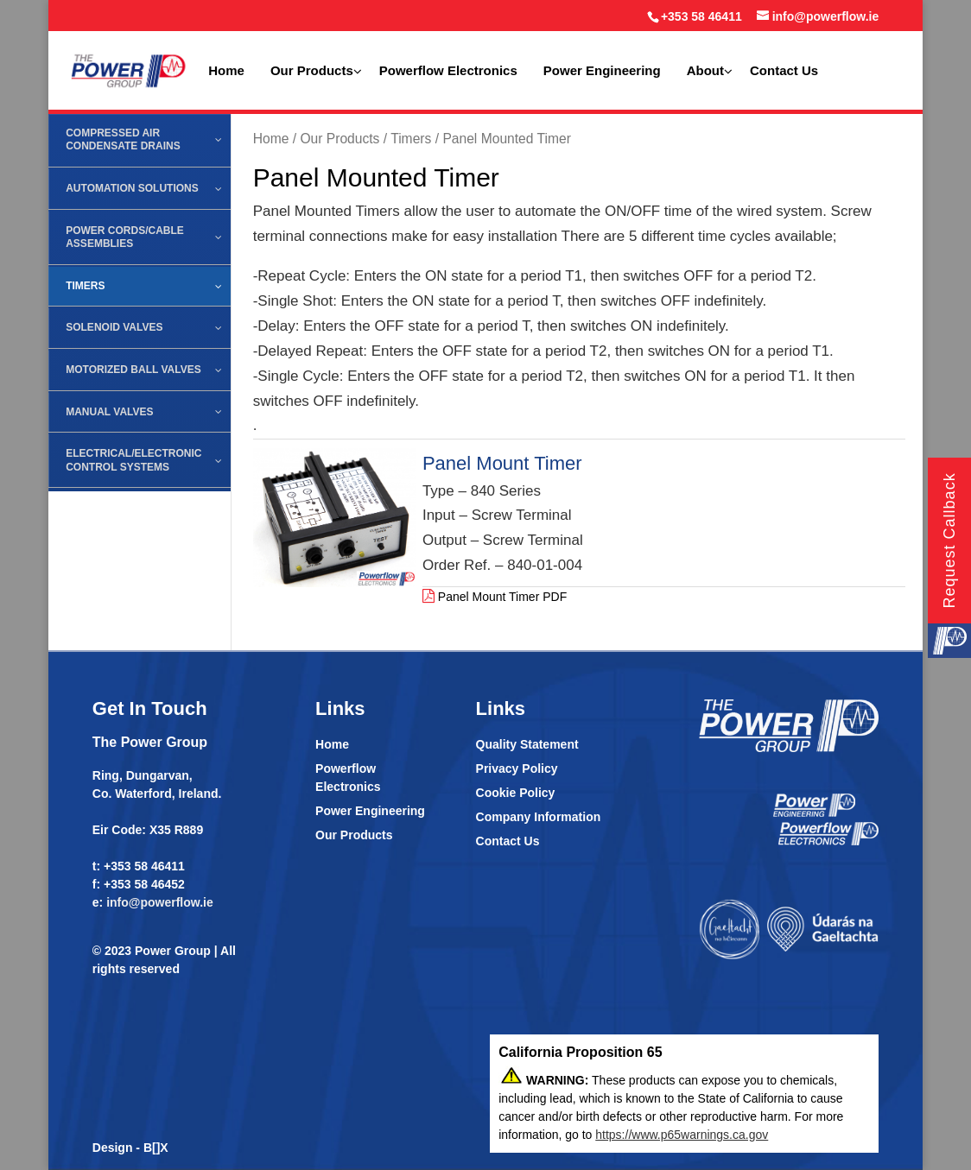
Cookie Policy (515, 793)
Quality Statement (527, 744)
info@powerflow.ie (159, 902)
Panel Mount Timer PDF (494, 596)
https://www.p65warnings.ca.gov (681, 1135)
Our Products (339, 138)
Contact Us (508, 841)
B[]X (155, 1147)
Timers (410, 138)
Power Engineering (370, 811)
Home (271, 138)
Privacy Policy (517, 768)
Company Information (538, 817)
